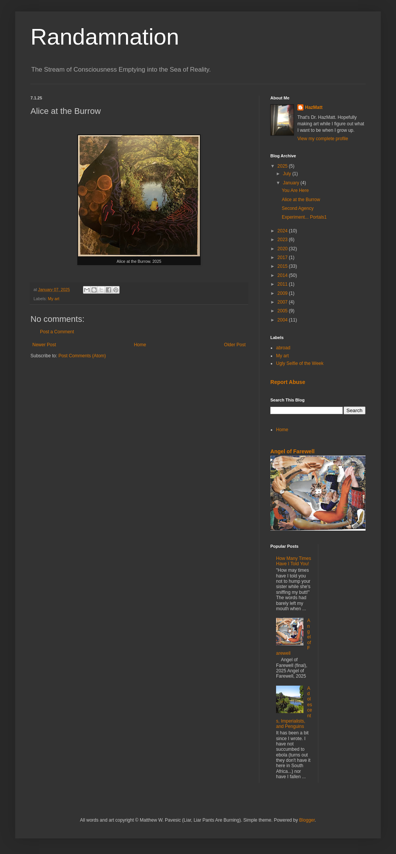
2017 (283, 257)
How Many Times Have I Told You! (293, 561)
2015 (283, 266)
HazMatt (314, 107)
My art (53, 298)
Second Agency (297, 208)
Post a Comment (57, 331)
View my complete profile (322, 138)
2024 (283, 230)
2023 (283, 239)
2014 (283, 275)
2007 (283, 302)
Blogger (307, 820)
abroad (283, 347)
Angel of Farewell (292, 451)
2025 (283, 166)
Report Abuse (287, 382)
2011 (283, 284)
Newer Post (44, 344)
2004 (283, 320)
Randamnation (104, 37)
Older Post (235, 344)
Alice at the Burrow (301, 199)
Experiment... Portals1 (304, 217)
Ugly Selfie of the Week (300, 363)
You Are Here (295, 190)
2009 (283, 293)
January (291, 183)
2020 (283, 248)
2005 (283, 310)
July (287, 173)
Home (140, 344)
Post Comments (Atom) (82, 355)
